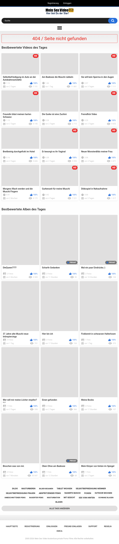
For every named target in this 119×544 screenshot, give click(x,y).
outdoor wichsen (103, 493)
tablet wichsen (64, 489)
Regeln (108, 526)
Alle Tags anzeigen (59, 508)
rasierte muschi (72, 493)
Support (92, 526)
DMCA (59, 531)
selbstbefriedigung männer (91, 488)
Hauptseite (12, 526)
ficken (87, 493)
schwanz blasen (105, 498)
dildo (15, 488)
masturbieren (28, 489)
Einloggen (67, 3)
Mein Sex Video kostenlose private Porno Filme (54, 539)
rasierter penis (36, 498)
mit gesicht (69, 497)
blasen (58, 502)
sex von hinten (87, 497)
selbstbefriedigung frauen (20, 493)
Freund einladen (73, 526)
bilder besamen (46, 489)
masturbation (53, 498)
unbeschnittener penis (14, 498)
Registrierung (53, 3)
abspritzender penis (50, 493)
